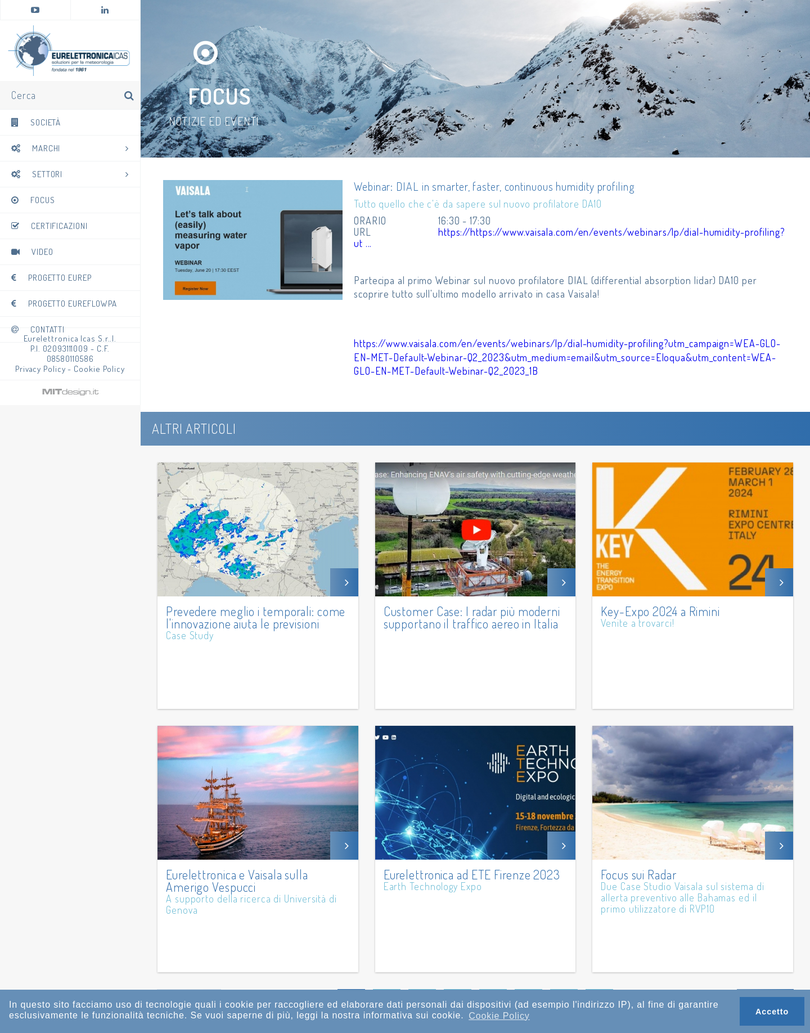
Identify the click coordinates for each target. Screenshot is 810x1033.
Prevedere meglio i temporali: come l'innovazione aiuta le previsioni (256, 616)
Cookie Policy (99, 368)
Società (36, 124)
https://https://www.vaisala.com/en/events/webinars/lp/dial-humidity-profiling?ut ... (553, 237)
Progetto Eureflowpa (64, 305)
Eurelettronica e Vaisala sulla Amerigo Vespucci (237, 879)
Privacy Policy (40, 368)
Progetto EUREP (51, 280)
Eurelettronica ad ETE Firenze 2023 (472, 873)
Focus (33, 202)
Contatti (38, 331)
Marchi (70, 150)
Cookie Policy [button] (499, 1016)
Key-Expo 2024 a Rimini (660, 610)
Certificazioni (49, 228)
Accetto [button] (772, 1011)
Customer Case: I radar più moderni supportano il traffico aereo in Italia (472, 616)
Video (32, 254)
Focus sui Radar (639, 873)
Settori (70, 176)
